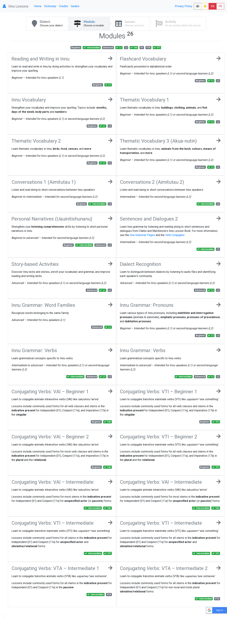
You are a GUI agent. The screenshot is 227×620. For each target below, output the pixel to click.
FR (220, 6)
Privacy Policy (183, 6)
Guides (75, 6)
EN (212, 6)
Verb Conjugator (174, 235)
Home (37, 6)
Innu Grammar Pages (142, 235)
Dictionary (50, 6)
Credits (63, 6)
